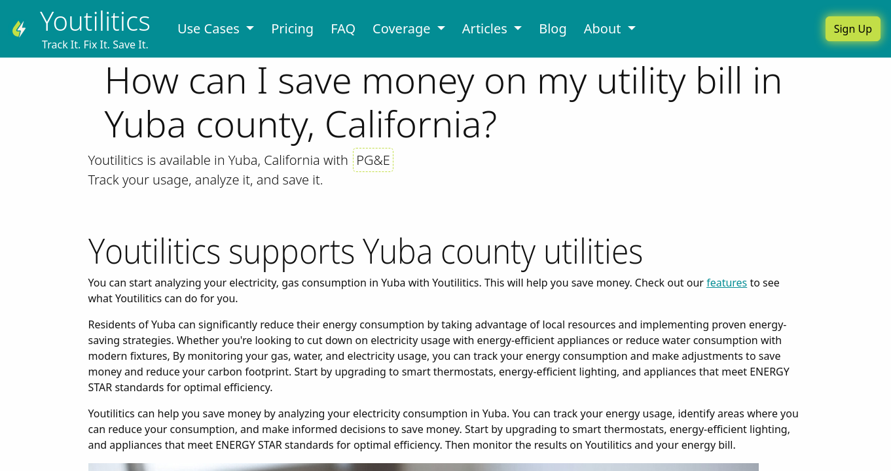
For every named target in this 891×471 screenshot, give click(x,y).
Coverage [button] (403, 28)
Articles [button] (486, 28)
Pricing (292, 28)
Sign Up (853, 29)
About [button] (604, 28)
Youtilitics (95, 21)
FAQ (343, 28)
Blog (553, 28)
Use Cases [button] (210, 28)
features (726, 282)
